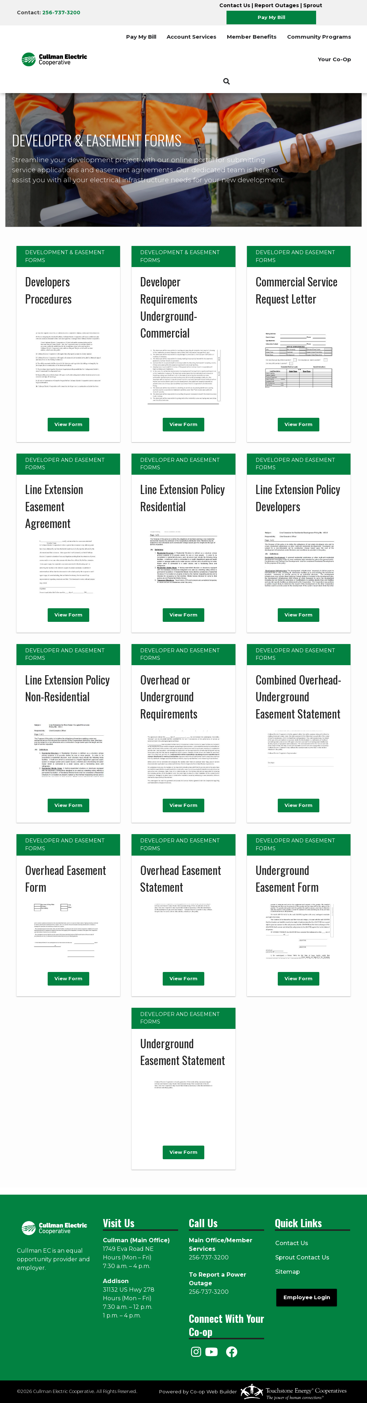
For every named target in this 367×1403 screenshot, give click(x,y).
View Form (68, 424)
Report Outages (276, 5)
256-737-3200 (61, 12)
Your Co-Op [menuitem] (334, 59)
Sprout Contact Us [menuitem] (302, 1257)
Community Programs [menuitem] (319, 36)
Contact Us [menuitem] (291, 1243)
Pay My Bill (271, 17)
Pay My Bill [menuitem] (141, 36)
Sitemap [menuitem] (287, 1271)
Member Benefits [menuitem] (252, 36)
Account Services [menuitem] (191, 36)
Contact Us (234, 5)
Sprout (312, 5)
